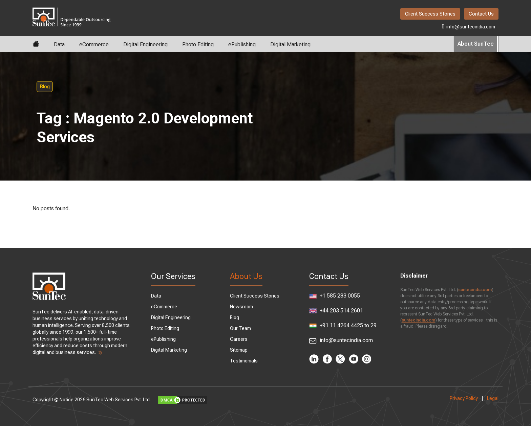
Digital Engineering (145, 44)
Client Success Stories (430, 14)
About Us (246, 276)
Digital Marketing (290, 44)
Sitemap (239, 350)
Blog (45, 87)
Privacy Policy (464, 398)
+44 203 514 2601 (336, 310)
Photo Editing (198, 44)
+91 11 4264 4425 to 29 (343, 325)
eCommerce (94, 44)
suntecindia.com (475, 289)
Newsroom (241, 306)
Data (59, 44)
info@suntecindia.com (468, 26)
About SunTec (476, 44)
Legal (492, 398)
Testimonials (244, 360)
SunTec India (71, 12)
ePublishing (242, 44)
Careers (239, 339)
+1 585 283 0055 (334, 295)
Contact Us (481, 14)
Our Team (240, 328)
